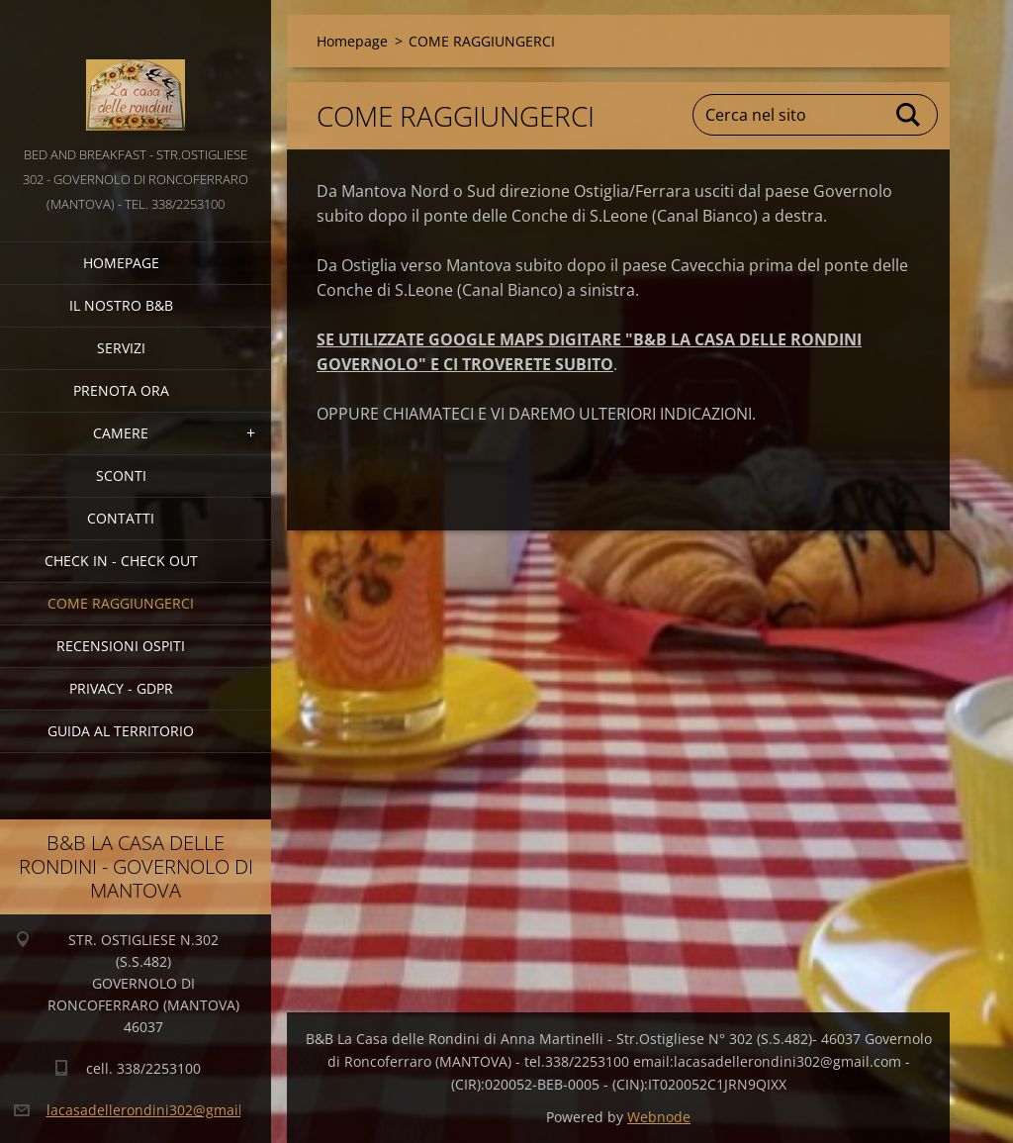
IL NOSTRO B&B (121, 305)
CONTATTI (120, 518)
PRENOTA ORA (121, 390)
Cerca (909, 115)
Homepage (121, 262)
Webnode (659, 1116)
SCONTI (121, 475)
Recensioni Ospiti (120, 645)
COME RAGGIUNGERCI (120, 603)
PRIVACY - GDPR (121, 688)
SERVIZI (121, 347)
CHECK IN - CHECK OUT (121, 560)
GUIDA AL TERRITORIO (120, 730)
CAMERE (120, 433)
